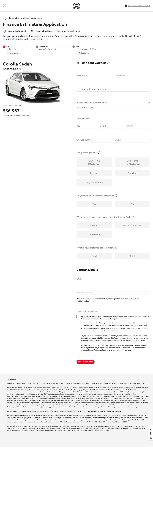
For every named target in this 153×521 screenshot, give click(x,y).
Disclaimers (11, 379)
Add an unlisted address (84, 107)
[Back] (5, 6)
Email (79, 278)
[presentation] (76, 5)
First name (81, 75)
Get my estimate (85, 362)
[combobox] (112, 102)
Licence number (84, 139)
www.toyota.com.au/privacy (120, 350)
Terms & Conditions (87, 312)
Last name (120, 75)
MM (104, 126)
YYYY (130, 126)
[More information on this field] (126, 5)
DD (78, 126)
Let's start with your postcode (91, 88)
